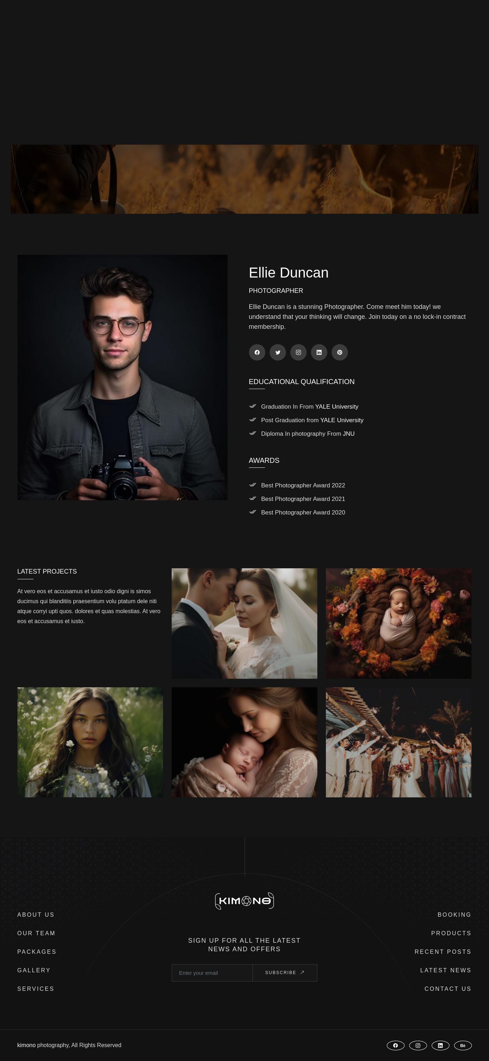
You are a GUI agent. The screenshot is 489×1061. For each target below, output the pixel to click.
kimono (26, 1045)
